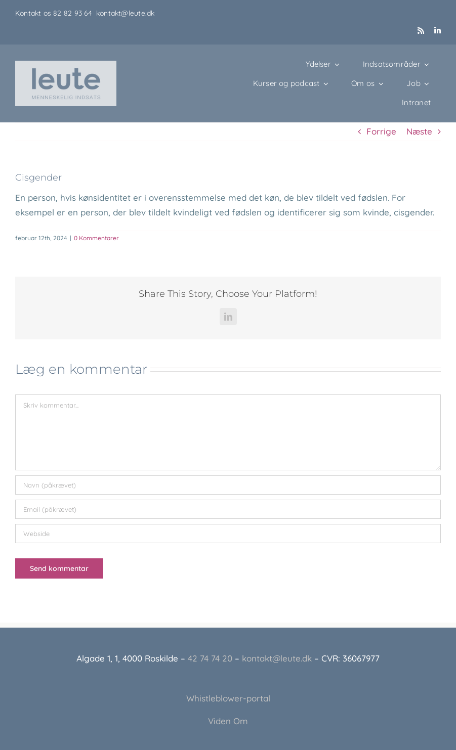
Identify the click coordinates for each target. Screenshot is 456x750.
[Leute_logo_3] (65, 65)
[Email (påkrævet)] (228, 509)
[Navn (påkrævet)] (228, 485)
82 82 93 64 (74, 13)
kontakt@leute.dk (125, 13)
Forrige (381, 131)
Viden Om (228, 721)
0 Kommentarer (96, 238)
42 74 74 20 (210, 658)
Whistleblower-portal (228, 698)
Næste (419, 131)
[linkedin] (437, 30)
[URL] (228, 533)
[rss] (421, 30)
